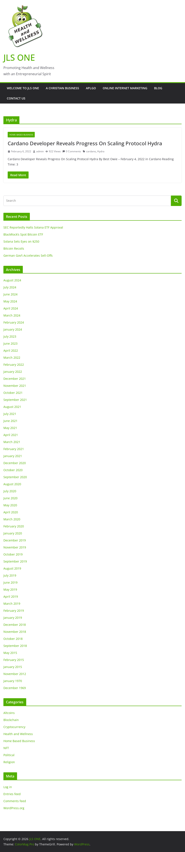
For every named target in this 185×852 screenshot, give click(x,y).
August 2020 (12, 484)
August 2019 (12, 568)
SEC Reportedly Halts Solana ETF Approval (33, 227)
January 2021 (12, 456)
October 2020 (13, 470)
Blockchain (11, 720)
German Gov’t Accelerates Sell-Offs (28, 255)
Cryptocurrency (14, 727)
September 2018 (15, 646)
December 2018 (14, 625)
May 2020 (10, 505)
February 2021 (13, 449)
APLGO (91, 88)
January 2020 (12, 533)
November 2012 (14, 674)
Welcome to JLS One (23, 88)
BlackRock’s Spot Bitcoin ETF (23, 234)
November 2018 (14, 632)
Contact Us (16, 98)
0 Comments (71, 151)
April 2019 (10, 596)
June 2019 (10, 582)
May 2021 (10, 428)
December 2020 (14, 463)
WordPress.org (13, 808)
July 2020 (9, 491)
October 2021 (13, 393)
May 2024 (10, 301)
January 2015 (12, 667)
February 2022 (13, 365)
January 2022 (12, 372)
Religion (9, 762)
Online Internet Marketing (125, 88)
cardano (91, 151)
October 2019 (13, 554)
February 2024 (13, 322)
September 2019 (15, 561)
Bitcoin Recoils (13, 248)
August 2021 (12, 407)
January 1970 (12, 681)
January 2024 (12, 329)
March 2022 (11, 357)
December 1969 (14, 688)
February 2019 (13, 611)
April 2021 (10, 435)
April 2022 (10, 350)
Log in (7, 787)
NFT (6, 748)
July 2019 (9, 575)
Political (8, 755)
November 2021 (14, 386)
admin (40, 151)
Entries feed (12, 794)
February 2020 (13, 526)
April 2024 (10, 308)
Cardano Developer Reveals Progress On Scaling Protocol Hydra (85, 143)
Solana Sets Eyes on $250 (21, 241)
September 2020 (15, 477)
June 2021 (10, 421)
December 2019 (14, 540)
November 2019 (14, 547)
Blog (158, 88)
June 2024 (10, 294)
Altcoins (9, 713)
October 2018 (13, 639)
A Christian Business (62, 88)
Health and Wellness (18, 734)
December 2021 (14, 379)
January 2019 (12, 618)
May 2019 (10, 589)
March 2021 (11, 442)
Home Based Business (21, 134)
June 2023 (10, 343)
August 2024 (12, 280)
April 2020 (10, 512)
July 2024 (9, 287)
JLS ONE (19, 57)
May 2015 (10, 653)
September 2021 (15, 400)
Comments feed (14, 801)
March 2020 (11, 519)
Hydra (100, 151)
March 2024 (11, 315)
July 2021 (9, 414)
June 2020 (10, 498)
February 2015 (13, 660)
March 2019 (11, 604)
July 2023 (9, 336)
